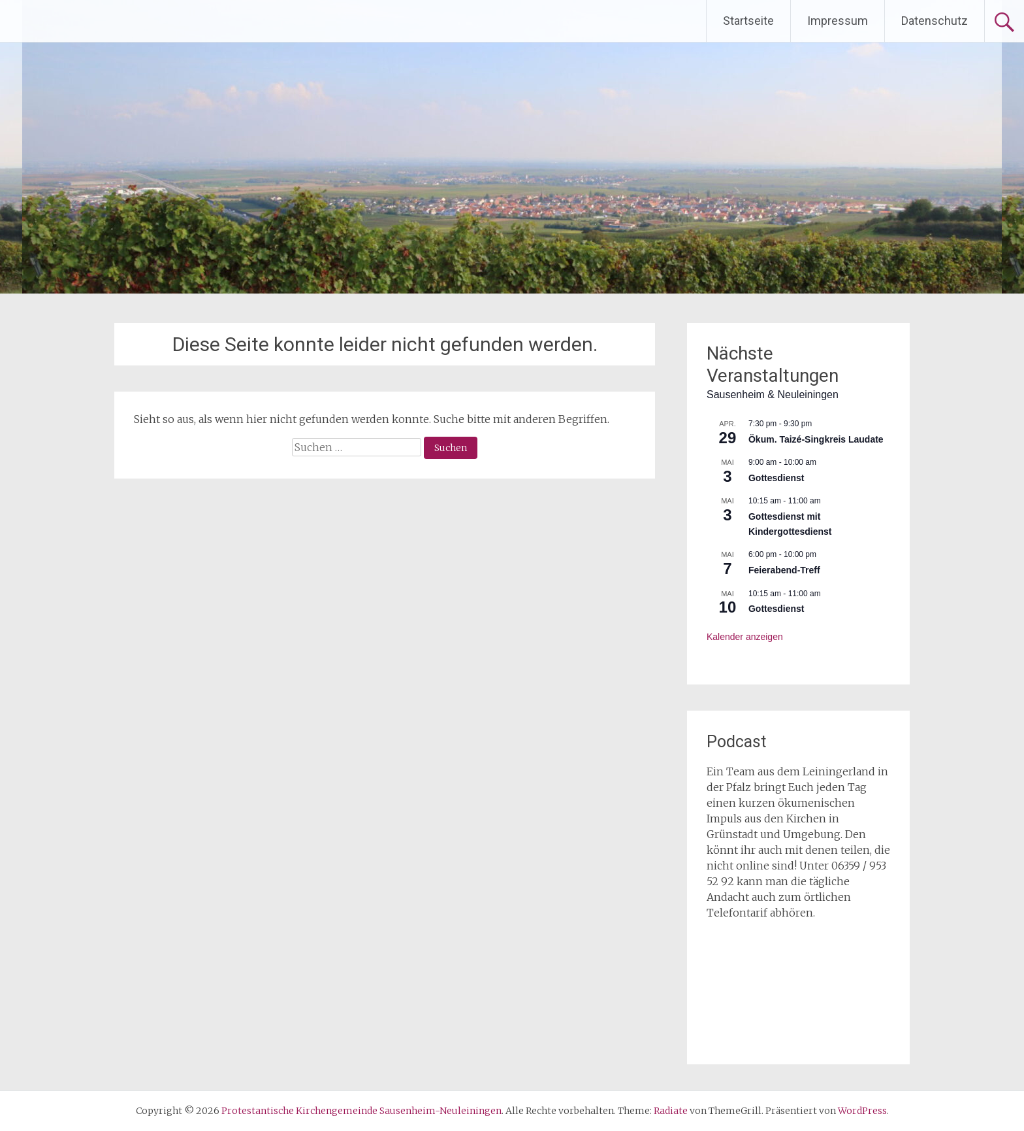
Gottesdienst (776, 478)
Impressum (837, 20)
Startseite (748, 20)
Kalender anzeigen (745, 637)
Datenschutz (934, 20)
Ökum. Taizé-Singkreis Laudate (816, 439)
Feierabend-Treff (784, 570)
